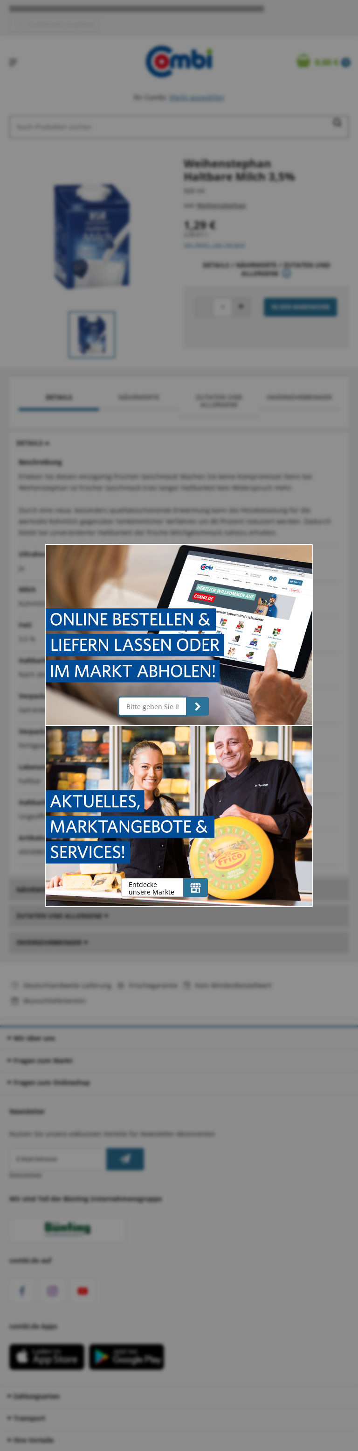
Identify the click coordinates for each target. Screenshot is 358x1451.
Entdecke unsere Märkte (151, 888)
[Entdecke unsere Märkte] (195, 887)
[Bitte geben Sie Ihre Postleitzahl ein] (152, 706)
